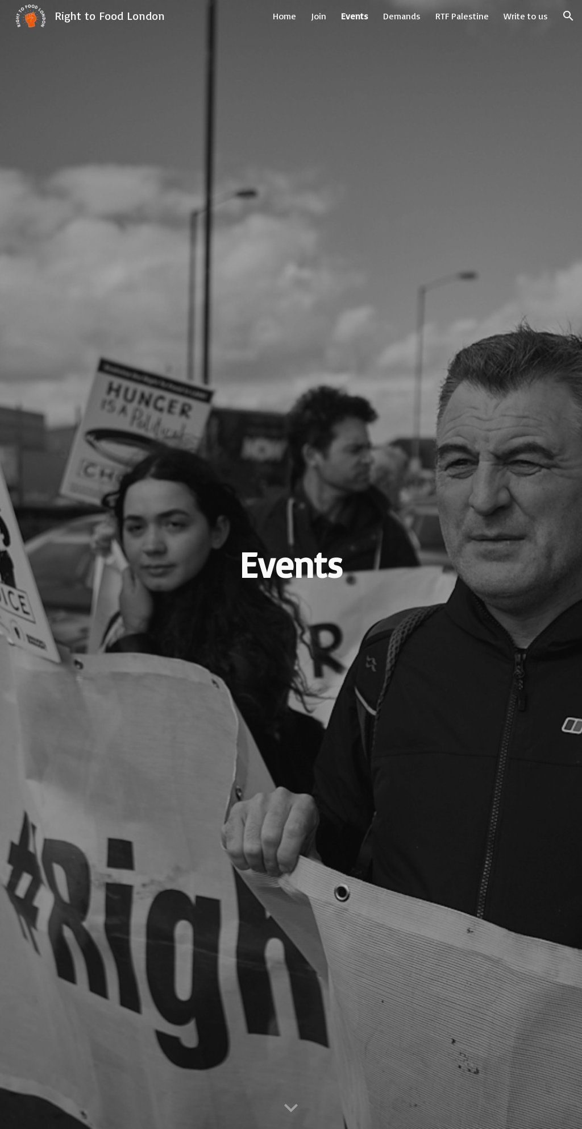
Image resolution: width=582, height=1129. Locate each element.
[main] (291, 564)
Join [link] (318, 16)
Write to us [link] (526, 16)
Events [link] (354, 16)
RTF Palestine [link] (462, 16)
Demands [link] (402, 16)
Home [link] (284, 16)
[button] (568, 16)
